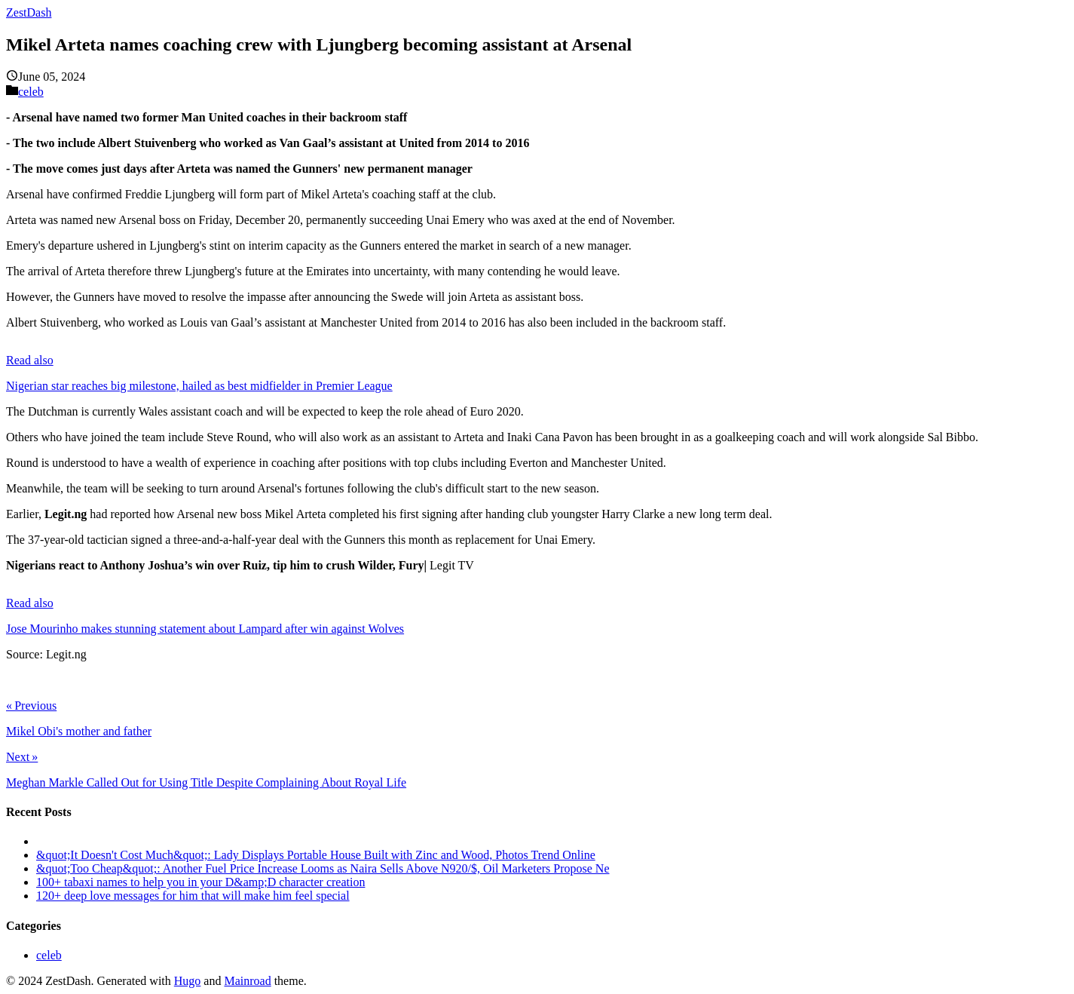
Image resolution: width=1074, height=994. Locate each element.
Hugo (187, 980)
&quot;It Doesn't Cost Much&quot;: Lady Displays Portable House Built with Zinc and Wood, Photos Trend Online (315, 854)
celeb (31, 91)
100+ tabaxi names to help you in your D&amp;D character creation (200, 882)
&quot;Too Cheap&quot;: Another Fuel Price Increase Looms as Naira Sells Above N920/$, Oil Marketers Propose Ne (323, 868)
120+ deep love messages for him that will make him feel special (193, 895)
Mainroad (247, 980)
